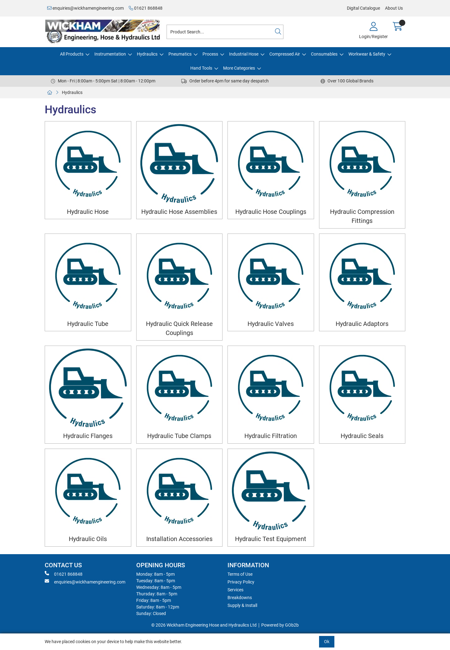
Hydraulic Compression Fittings (362, 216)
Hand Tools (201, 68)
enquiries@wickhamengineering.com (85, 8)
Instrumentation (110, 54)
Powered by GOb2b (280, 625)
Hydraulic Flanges (87, 436)
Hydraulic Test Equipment (270, 539)
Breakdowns (240, 597)
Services (235, 589)
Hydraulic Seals (362, 436)
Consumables (324, 54)
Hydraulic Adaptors (362, 323)
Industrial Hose (243, 54)
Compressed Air (284, 54)
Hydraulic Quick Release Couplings (179, 328)
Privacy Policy (241, 581)
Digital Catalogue (363, 8)
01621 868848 (145, 8)
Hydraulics (147, 54)
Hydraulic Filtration (270, 436)
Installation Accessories (179, 539)
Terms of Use (240, 574)
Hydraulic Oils (88, 539)
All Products (71, 54)
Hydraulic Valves (271, 323)
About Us (394, 8)
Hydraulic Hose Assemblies (179, 211)
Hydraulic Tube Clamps (179, 436)
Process (210, 54)
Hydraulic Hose (88, 211)
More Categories (239, 68)
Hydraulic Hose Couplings (270, 211)
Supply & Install (242, 605)
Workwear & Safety (366, 54)
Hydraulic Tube (87, 323)
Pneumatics (180, 54)
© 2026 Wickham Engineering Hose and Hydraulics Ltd (204, 625)
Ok (326, 641)
